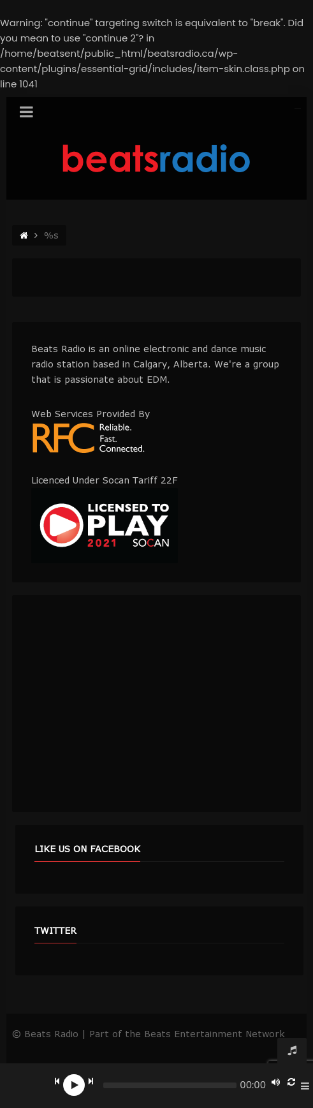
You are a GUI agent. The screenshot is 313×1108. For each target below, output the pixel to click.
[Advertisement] (156, 703)
